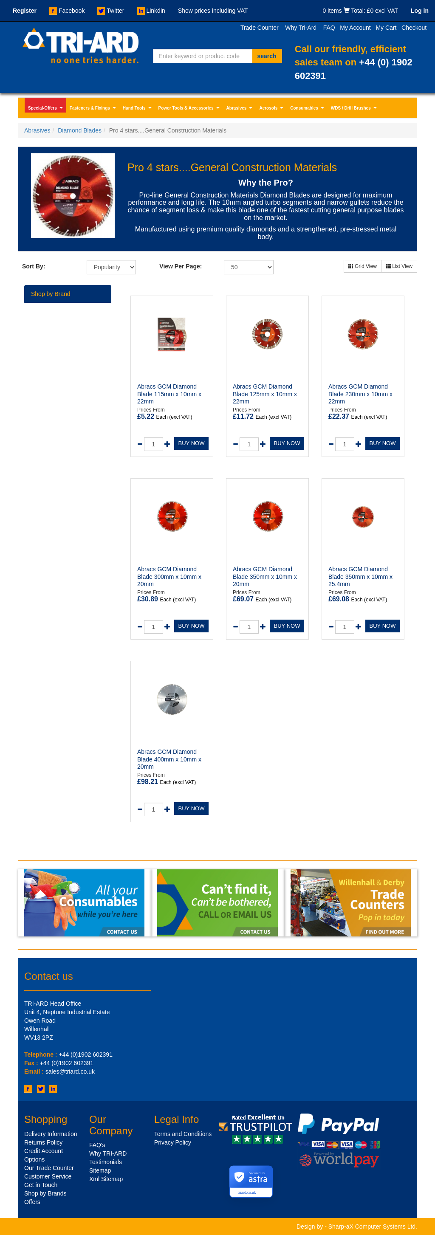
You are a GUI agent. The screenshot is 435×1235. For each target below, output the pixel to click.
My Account (355, 27)
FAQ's (97, 1145)
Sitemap (100, 1170)
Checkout (414, 27)
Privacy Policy (172, 1142)
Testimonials (105, 1162)
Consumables (308, 109)
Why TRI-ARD (108, 1153)
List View (399, 266)
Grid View (362, 266)
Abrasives (240, 109)
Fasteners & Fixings (94, 109)
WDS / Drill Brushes (355, 109)
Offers (32, 1201)
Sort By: (33, 266)
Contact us (48, 976)
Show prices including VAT (213, 10)
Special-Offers (46, 109)
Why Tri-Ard (300, 27)
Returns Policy (43, 1142)
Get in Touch (40, 1184)
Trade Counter (259, 27)
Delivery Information (50, 1134)
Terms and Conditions (183, 1134)
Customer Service (47, 1176)
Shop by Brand (51, 293)
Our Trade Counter (49, 1168)
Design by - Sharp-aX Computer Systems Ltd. (357, 1226)
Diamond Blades (80, 130)
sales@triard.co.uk (70, 1071)
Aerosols (272, 109)
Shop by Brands (45, 1193)
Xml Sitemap (106, 1179)
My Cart (386, 27)
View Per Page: (180, 266)
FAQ (329, 27)
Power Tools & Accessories (189, 109)
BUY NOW (191, 443)
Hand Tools (138, 109)
